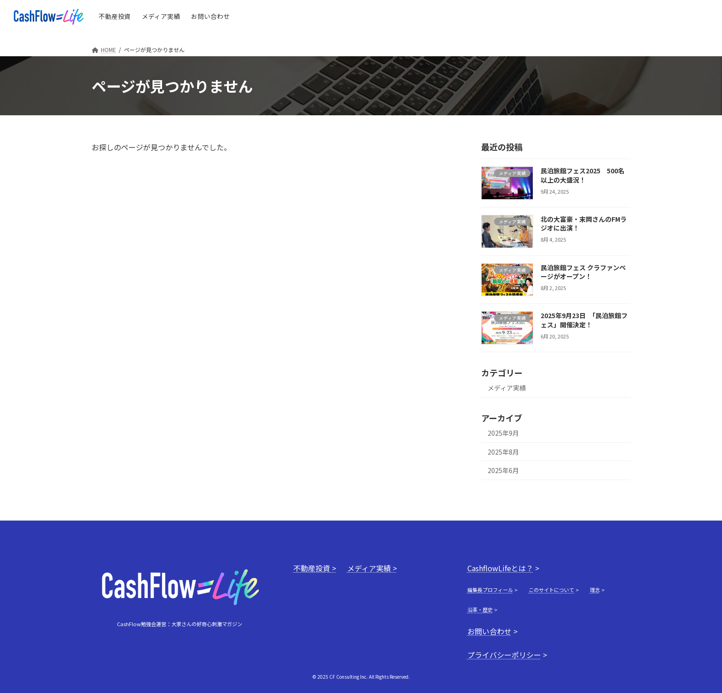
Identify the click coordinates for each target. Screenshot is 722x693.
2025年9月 (503, 433)
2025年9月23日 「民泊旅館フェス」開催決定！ (584, 320)
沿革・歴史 (480, 609)
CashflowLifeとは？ (500, 568)
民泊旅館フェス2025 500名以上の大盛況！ (582, 175)
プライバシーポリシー (504, 654)
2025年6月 (503, 470)
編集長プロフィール (490, 589)
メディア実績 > (372, 568)
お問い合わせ (489, 631)
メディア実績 (507, 387)
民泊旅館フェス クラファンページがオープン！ (583, 272)
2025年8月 (503, 451)
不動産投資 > (314, 568)
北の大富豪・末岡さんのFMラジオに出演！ (584, 223)
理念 (595, 589)
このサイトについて (551, 589)
